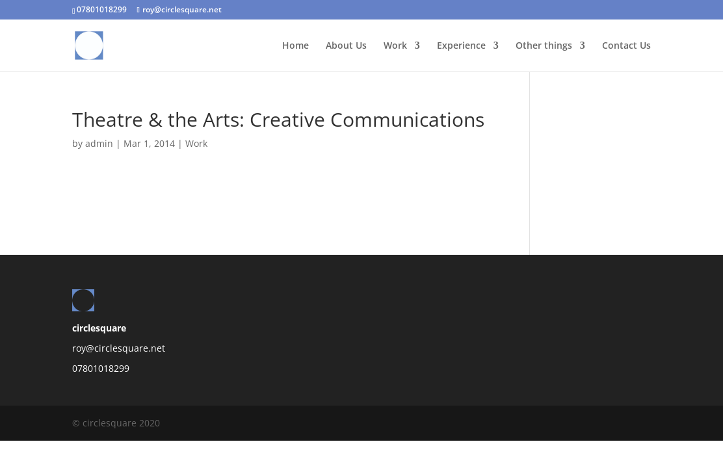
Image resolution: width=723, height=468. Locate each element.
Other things (544, 46)
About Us (346, 46)
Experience (461, 46)
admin (99, 143)
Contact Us (626, 46)
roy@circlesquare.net (118, 348)
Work (395, 46)
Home (295, 46)
